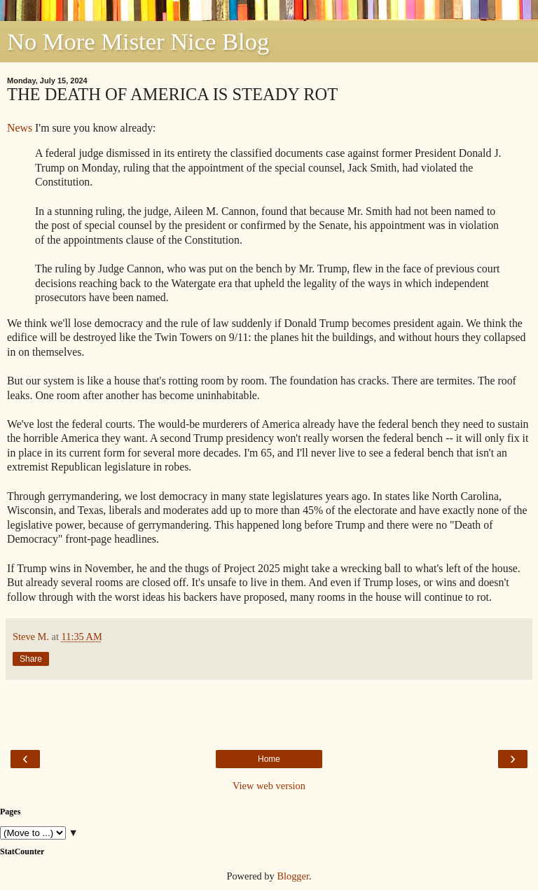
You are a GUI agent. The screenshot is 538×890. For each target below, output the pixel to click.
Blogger (293, 876)
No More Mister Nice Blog (138, 41)
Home (269, 759)
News (19, 128)
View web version (269, 785)
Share (31, 659)
